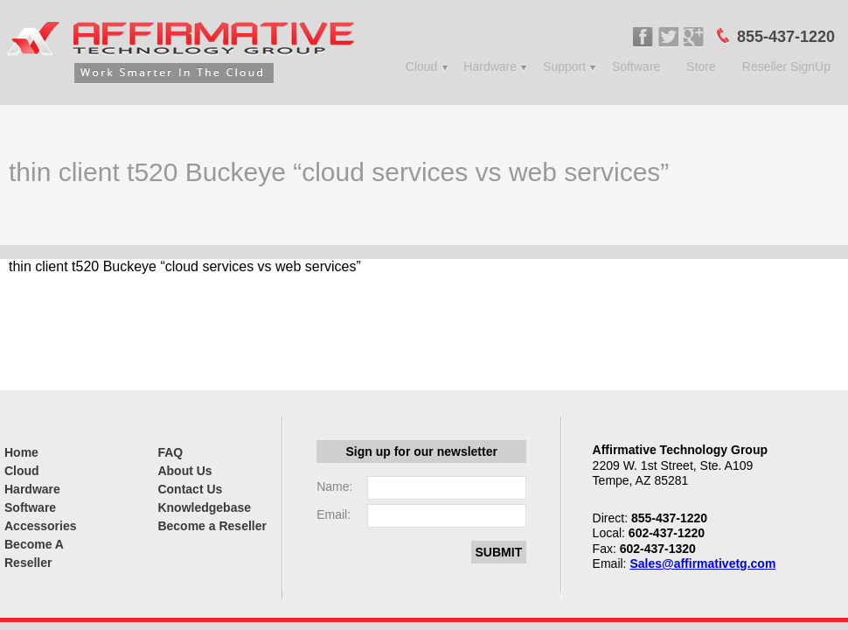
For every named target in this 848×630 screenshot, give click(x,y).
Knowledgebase (204, 507)
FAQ (170, 452)
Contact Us (189, 489)
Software (636, 67)
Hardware (490, 67)
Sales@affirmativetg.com (702, 563)
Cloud (422, 67)
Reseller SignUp (786, 67)
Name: (334, 487)
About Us (184, 471)
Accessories (40, 526)
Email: (333, 515)
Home (21, 452)
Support (564, 67)
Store (700, 67)
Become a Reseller (212, 526)
